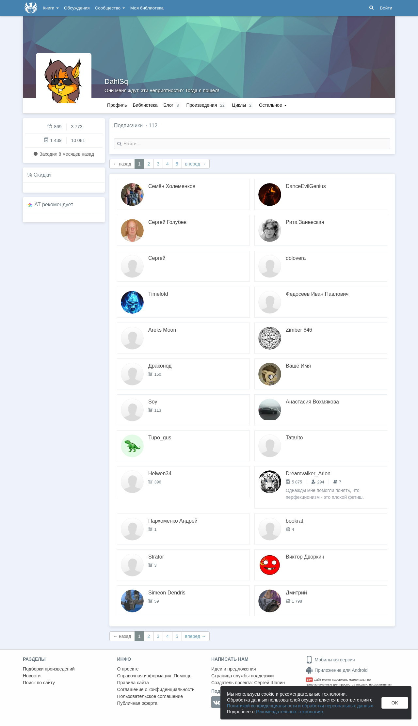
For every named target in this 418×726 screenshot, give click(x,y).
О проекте (128, 668)
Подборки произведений (49, 668)
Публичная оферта (137, 703)
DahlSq (116, 81)
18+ (309, 679)
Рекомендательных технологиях (290, 711)
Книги (51, 8)
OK (395, 702)
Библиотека (145, 105)
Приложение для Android (337, 670)
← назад (122, 163)
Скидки (42, 175)
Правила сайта (133, 682)
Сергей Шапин (269, 682)
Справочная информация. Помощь (154, 675)
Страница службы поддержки (242, 675)
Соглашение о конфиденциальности (156, 689)
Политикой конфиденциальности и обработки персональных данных (300, 705)
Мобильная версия (330, 659)
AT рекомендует (54, 204)
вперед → (195, 163)
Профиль (117, 105)
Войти (386, 8)
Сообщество (110, 8)
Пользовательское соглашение (150, 696)
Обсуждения (76, 8)
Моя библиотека (147, 8)
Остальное (273, 105)
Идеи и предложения (233, 668)
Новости (31, 675)
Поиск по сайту (39, 682)
